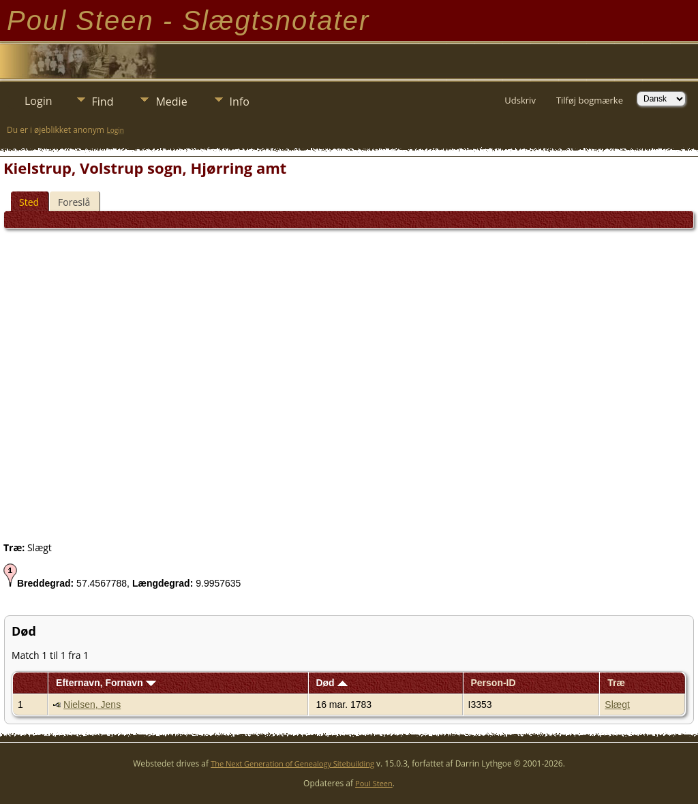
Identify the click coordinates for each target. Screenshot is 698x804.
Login (38, 100)
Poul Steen (374, 783)
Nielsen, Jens (92, 704)
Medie (171, 101)
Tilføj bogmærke (589, 100)
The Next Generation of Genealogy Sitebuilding (292, 763)
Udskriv (520, 100)
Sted (29, 202)
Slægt (617, 704)
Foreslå (74, 202)
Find (103, 101)
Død (331, 682)
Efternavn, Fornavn (105, 682)
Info (239, 101)
